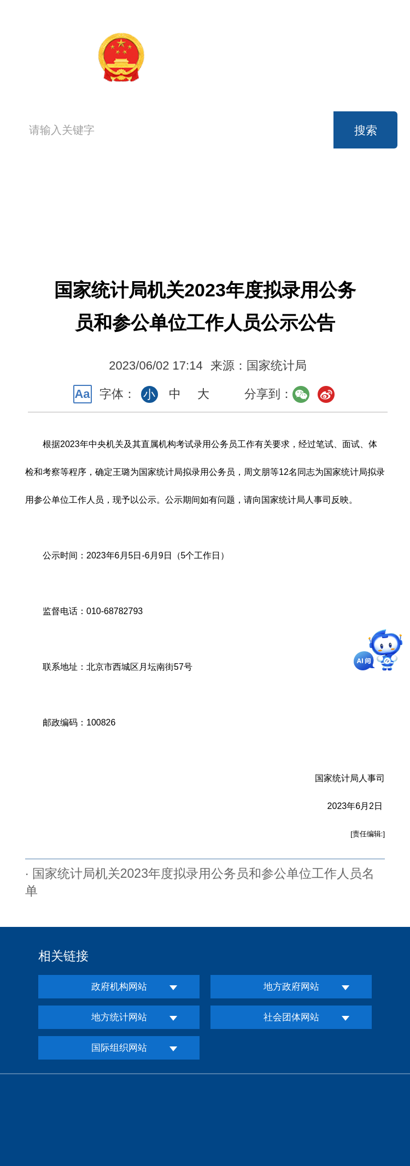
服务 (128, 219)
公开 (348, 194)
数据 (274, 194)
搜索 (365, 130)
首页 (41, 205)
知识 (274, 219)
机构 (128, 194)
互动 (202, 219)
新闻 (202, 194)
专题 (348, 219)
